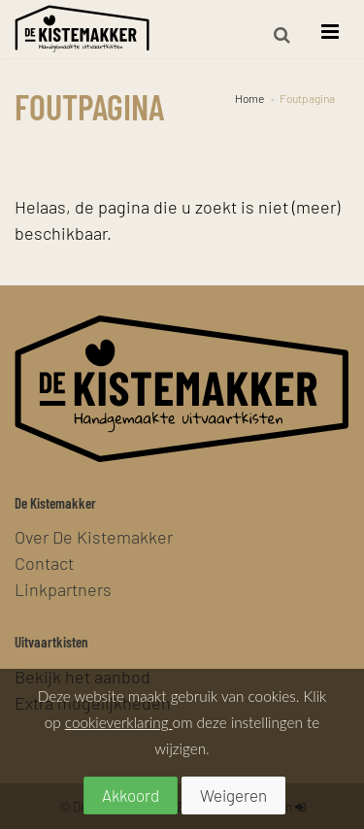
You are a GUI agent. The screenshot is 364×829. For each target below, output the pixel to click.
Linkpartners (63, 589)
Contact (44, 562)
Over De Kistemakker (94, 536)
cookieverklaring (119, 722)
